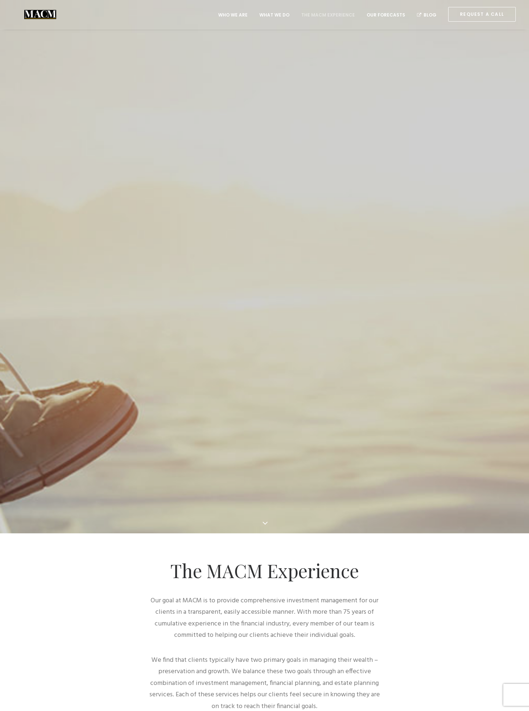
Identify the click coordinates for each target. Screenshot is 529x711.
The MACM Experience (328, 15)
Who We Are (233, 15)
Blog (426, 15)
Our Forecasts (386, 15)
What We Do (274, 15)
